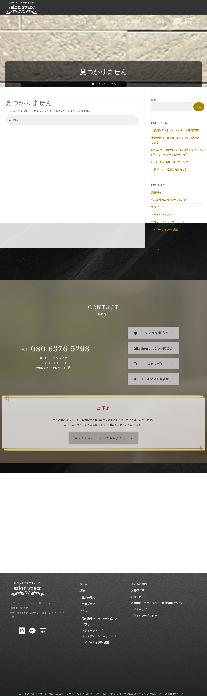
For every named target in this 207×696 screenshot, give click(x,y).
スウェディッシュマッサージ (168, 222)
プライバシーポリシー (144, 615)
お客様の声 (137, 590)
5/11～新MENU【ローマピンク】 (171, 162)
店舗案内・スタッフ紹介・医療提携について (157, 603)
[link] (198, 22)
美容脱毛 (156, 192)
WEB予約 (148, 363)
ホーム (83, 584)
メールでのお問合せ (151, 379)
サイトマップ (139, 609)
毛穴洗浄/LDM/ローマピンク (168, 199)
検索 (153, 100)
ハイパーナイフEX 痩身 (164, 229)
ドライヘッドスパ (161, 214)
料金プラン (88, 603)
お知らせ (136, 596)
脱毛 (82, 590)
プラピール (157, 207)
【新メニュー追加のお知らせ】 (169, 169)
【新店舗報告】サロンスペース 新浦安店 (175, 130)
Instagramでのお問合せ (153, 348)
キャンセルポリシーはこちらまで (98, 438)
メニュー (84, 611)
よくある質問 (139, 584)
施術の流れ (88, 597)
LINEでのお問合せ (151, 332)
